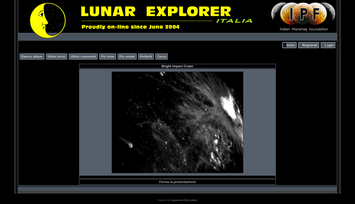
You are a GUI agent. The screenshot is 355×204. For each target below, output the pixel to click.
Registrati (310, 45)
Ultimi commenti (83, 56)
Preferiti (146, 56)
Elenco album (32, 56)
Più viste (107, 56)
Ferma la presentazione (177, 182)
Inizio (290, 45)
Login (329, 45)
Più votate (127, 56)
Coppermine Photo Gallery (183, 200)
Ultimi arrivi (57, 56)
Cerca (161, 56)
